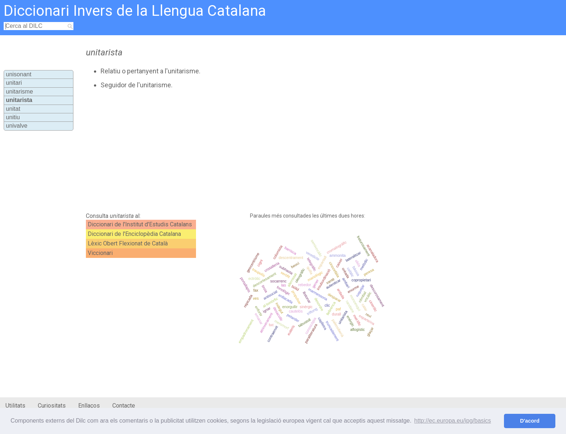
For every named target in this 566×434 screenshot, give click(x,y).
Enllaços (89, 405)
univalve (17, 126)
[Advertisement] (247, 150)
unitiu (13, 117)
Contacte (123, 405)
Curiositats (52, 405)
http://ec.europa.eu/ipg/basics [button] (452, 420)
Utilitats (15, 405)
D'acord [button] (530, 421)
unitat (13, 109)
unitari (14, 83)
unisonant (18, 74)
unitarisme (19, 91)
